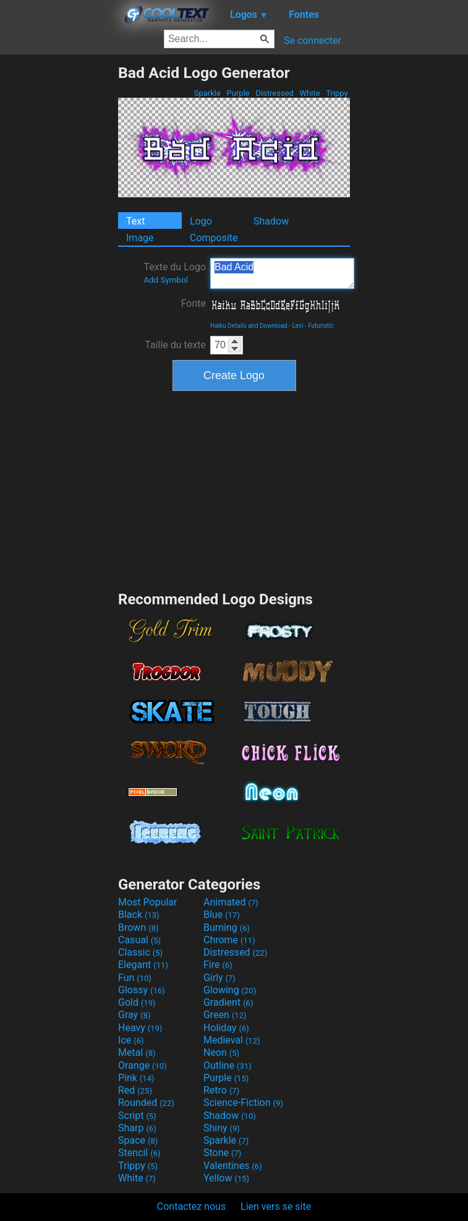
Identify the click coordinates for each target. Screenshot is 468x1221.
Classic (140, 952)
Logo (201, 221)
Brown (138, 927)
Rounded (146, 1102)
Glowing (229, 990)
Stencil (139, 1153)
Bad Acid (282, 273)
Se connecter (312, 40)
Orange (142, 1065)
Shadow (271, 221)
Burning (226, 927)
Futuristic (321, 325)
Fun (134, 977)
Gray (134, 1015)
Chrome (229, 940)
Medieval (231, 1040)
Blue (221, 914)
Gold (137, 1002)
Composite (214, 238)
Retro (221, 1090)
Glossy (141, 990)
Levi (297, 325)
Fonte (193, 303)
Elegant (143, 964)
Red (135, 1090)
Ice (130, 1040)
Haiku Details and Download (248, 325)
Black (139, 914)
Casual (139, 940)
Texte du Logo (174, 273)
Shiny (221, 1128)
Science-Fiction (243, 1102)
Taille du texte (175, 345)
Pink (136, 1078)
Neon (221, 1052)
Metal (137, 1052)
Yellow (226, 1178)
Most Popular (147, 902)
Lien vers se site (275, 1206)
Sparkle (207, 93)
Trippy (337, 93)
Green (225, 1015)
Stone (222, 1153)
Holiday (226, 1028)
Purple (238, 93)
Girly (219, 977)
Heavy (140, 1028)
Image (140, 238)
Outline (227, 1065)
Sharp (137, 1128)
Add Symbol (165, 280)
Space (138, 1140)
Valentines (232, 1166)
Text (135, 221)
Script (137, 1115)
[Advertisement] (58, 249)
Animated (230, 902)
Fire (217, 964)
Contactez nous (191, 1206)
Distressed (274, 93)
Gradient (228, 1002)
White (309, 93)
